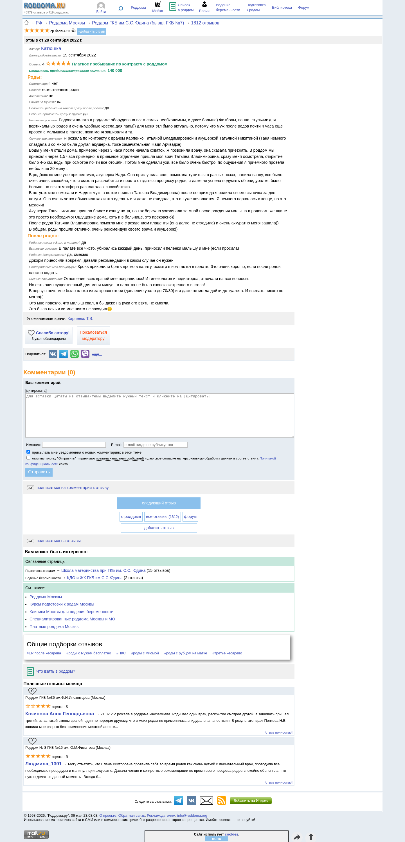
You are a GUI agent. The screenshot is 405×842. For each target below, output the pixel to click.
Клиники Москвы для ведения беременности (71, 611)
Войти (101, 12)
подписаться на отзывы (54, 540)
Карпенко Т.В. (80, 318)
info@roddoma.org (192, 815)
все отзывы (162, 516)
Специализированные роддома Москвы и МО (72, 619)
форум (190, 516)
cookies (231, 834)
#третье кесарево (227, 653)
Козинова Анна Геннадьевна (60, 713)
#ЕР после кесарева (44, 653)
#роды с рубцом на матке (185, 653)
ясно (216, 838)
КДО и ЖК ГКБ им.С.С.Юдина (95, 577)
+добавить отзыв (91, 31)
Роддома (138, 7)
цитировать (36, 390)
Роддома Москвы (46, 597)
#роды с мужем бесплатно (88, 653)
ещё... (97, 354)
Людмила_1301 (43, 763)
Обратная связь (131, 815)
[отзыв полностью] (278, 732)
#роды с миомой (145, 653)
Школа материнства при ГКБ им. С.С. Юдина (103, 570)
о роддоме (131, 516)
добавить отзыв (159, 527)
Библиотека (282, 7)
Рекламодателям (161, 815)
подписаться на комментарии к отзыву (68, 487)
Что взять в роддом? (51, 671)
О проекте (107, 815)
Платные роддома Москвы (54, 626)
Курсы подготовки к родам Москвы (62, 604)
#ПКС (121, 653)
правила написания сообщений (120, 458)
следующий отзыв (159, 503)
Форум (303, 7)
